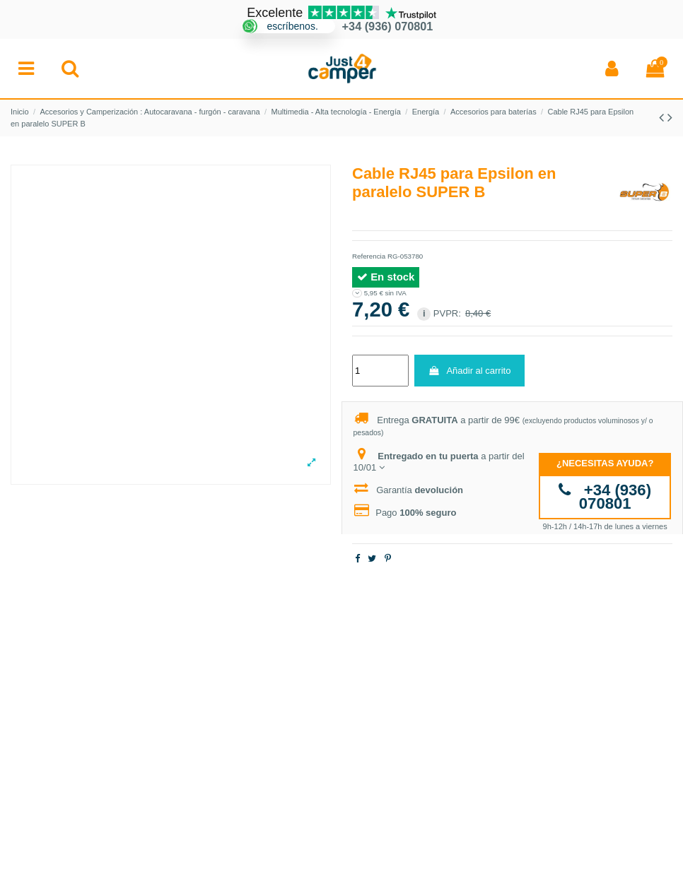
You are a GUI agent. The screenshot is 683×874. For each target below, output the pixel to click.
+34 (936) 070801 (605, 497)
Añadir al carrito (469, 370)
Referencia (368, 256)
